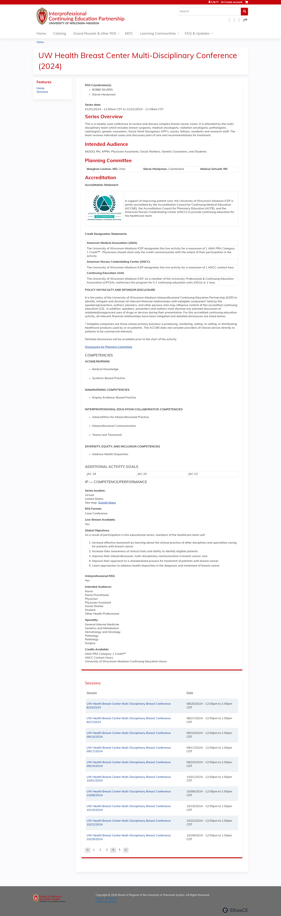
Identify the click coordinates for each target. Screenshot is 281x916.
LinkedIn (240, 19)
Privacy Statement (107, 898)
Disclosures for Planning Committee (108, 347)
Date (190, 693)
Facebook (230, 19)
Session (92, 693)
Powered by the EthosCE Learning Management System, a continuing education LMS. (235, 910)
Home (41, 34)
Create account (233, 2)
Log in (214, 2)
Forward (245, 19)
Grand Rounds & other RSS (94, 34)
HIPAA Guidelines (106, 902)
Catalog (59, 34)
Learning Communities (158, 34)
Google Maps (107, 502)
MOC (129, 34)
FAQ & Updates (197, 34)
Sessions (42, 92)
